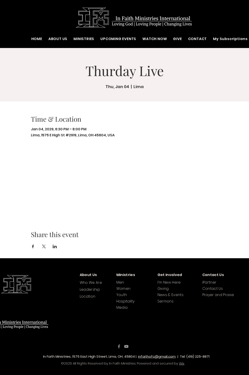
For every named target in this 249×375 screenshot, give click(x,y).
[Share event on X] (44, 246)
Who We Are (91, 282)
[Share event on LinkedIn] (55, 246)
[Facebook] (119, 346)
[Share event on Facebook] (33, 246)
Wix (181, 363)
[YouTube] (126, 346)
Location (88, 296)
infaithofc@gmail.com (157, 356)
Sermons (165, 301)
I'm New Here (169, 282)
